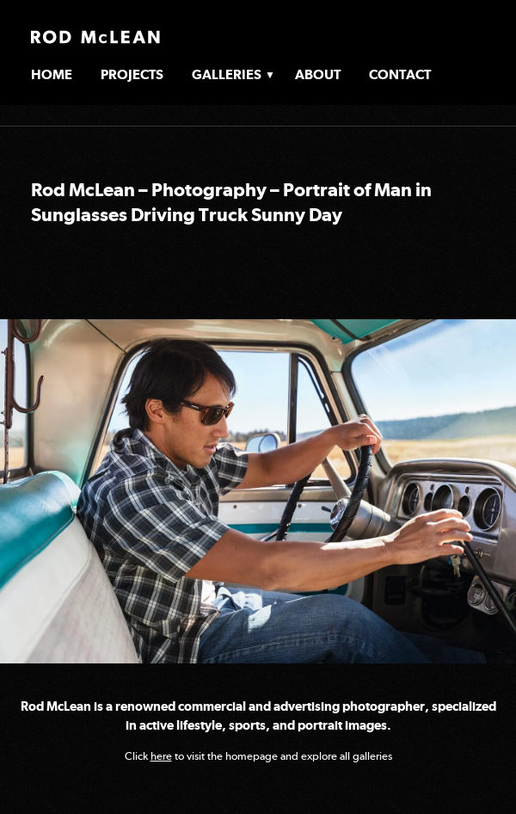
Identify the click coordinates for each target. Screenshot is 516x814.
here (161, 755)
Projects (132, 74)
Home (51, 74)
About (318, 74)
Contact (400, 74)
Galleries (226, 74)
